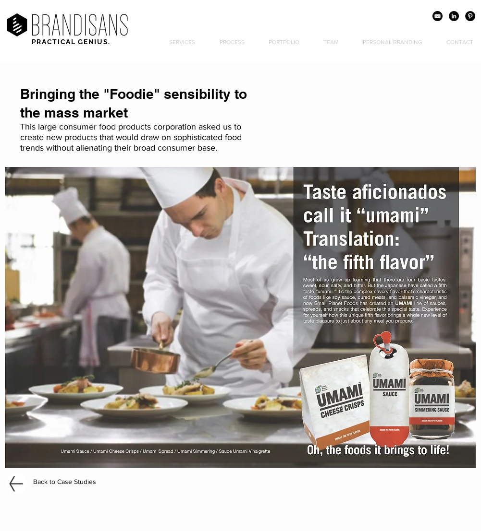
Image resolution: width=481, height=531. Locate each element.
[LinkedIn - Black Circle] (454, 16)
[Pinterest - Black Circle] (470, 16)
